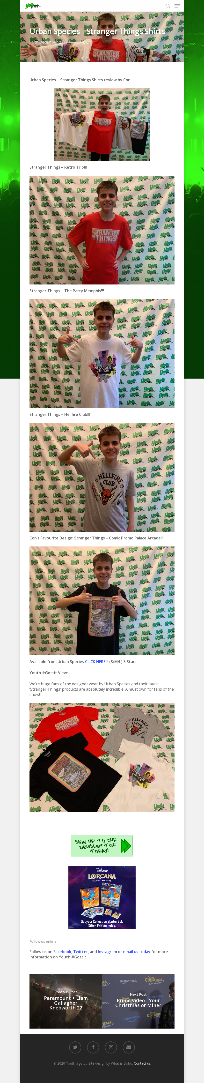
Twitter (80, 951)
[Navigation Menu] (177, 5)
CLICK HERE (95, 661)
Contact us (142, 1063)
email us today (136, 951)
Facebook (62, 951)
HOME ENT (83, 42)
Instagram (108, 951)
